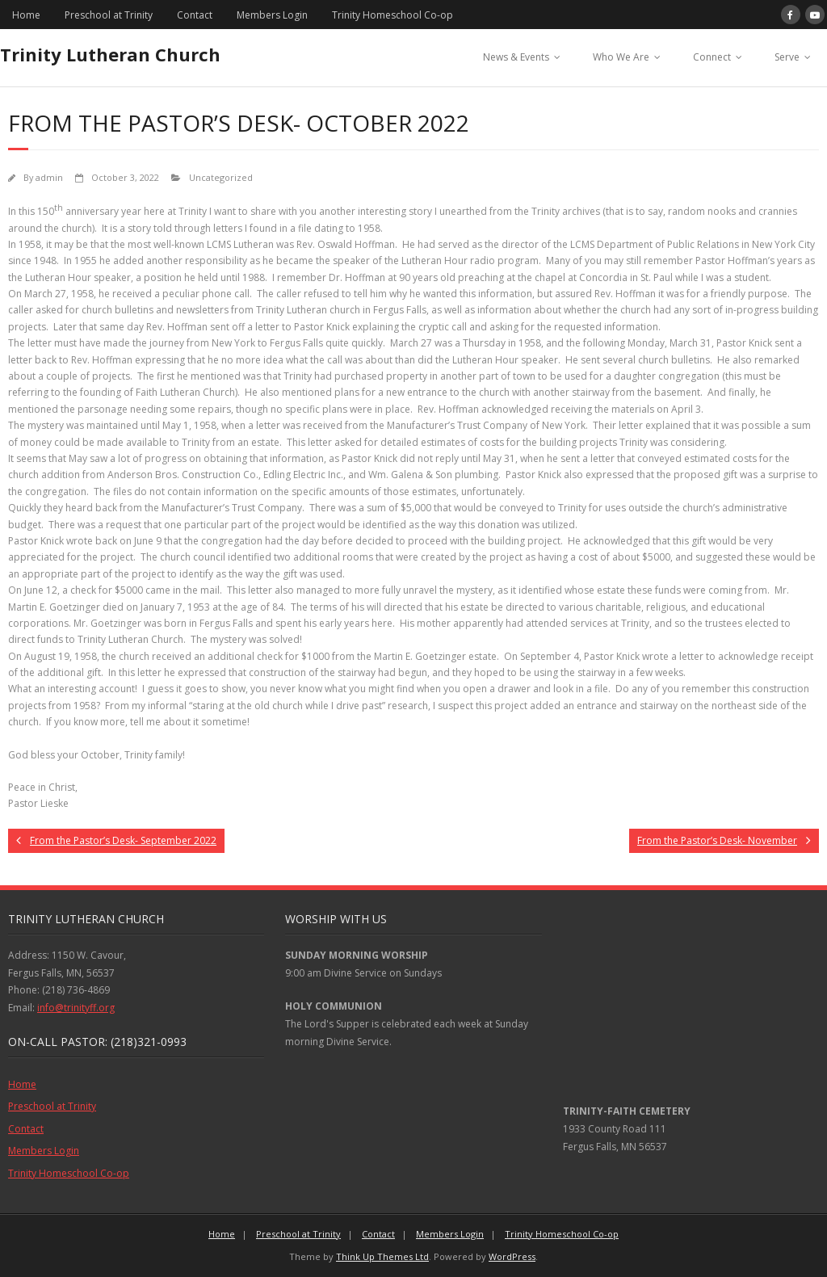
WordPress (512, 1256)
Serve (787, 57)
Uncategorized (221, 177)
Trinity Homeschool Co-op (392, 15)
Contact (194, 15)
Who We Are (621, 57)
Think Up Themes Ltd (382, 1256)
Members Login (272, 15)
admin (49, 177)
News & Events (516, 57)
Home (26, 15)
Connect (712, 57)
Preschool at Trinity (109, 15)
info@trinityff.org (76, 1007)
